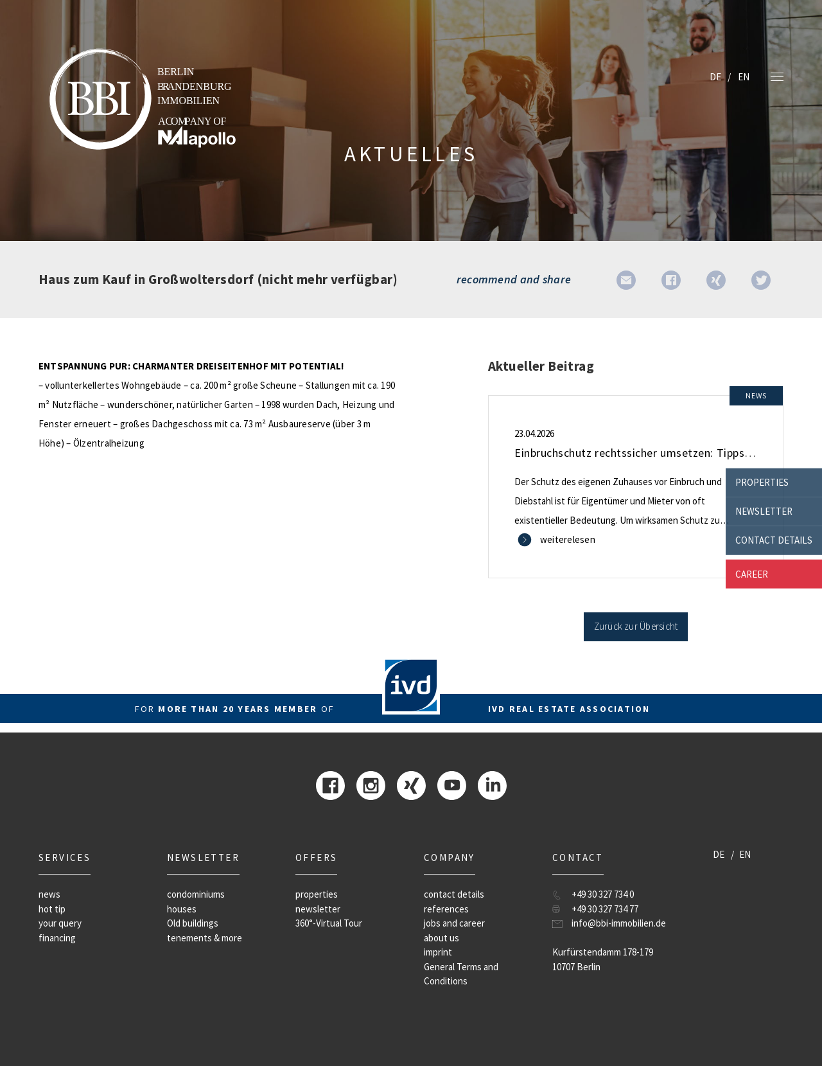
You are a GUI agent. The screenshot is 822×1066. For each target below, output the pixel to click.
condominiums (196, 894)
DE (715, 77)
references (446, 909)
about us (441, 938)
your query (60, 923)
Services (65, 857)
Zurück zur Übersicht (636, 626)
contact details (773, 540)
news (49, 894)
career (751, 573)
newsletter (763, 511)
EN (743, 77)
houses (182, 909)
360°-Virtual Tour (328, 923)
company (449, 857)
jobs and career (454, 923)
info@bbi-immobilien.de (619, 923)
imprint (438, 952)
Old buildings (192, 923)
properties (762, 482)
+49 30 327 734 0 (603, 894)
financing (57, 938)
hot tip (52, 909)
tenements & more (204, 938)
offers (316, 857)
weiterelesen (567, 539)
